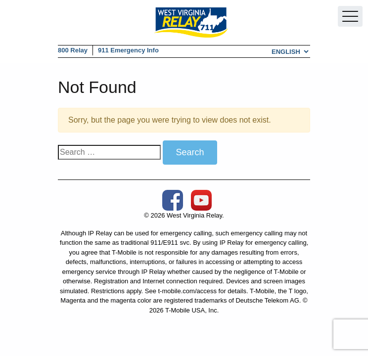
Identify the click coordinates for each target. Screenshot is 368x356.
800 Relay (73, 50)
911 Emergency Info (128, 50)
